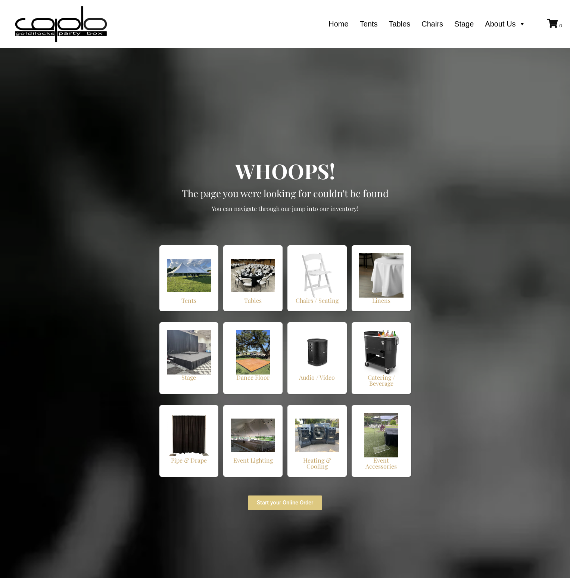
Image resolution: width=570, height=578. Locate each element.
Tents (369, 24)
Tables (399, 24)
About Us (505, 23)
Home (338, 24)
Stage (464, 24)
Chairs (432, 24)
